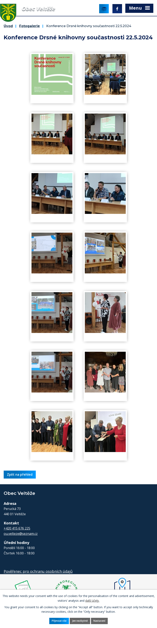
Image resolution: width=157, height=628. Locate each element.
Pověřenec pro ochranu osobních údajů (38, 571)
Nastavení (99, 620)
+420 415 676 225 (17, 528)
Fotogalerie (29, 26)
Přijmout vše (59, 620)
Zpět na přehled (20, 474)
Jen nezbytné (80, 620)
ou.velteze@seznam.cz (21, 533)
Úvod (8, 26)
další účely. (92, 600)
